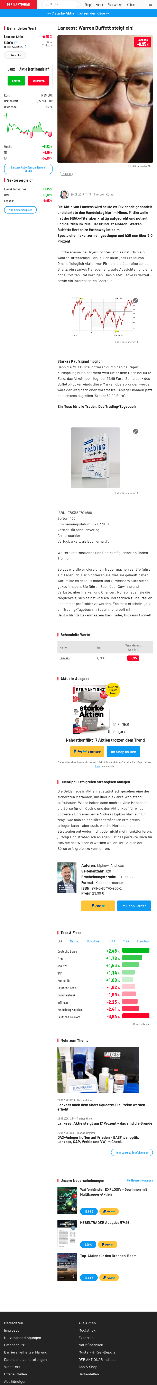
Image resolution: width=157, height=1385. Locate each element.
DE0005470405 (15, 46)
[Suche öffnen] (47, 4)
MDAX (112, 941)
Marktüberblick (90, 1344)
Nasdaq (74, 941)
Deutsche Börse (67, 951)
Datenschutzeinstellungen (25, 1359)
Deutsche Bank (66, 988)
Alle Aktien (87, 1323)
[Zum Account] (99, 4)
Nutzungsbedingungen (22, 1337)
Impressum (13, 1330)
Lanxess (66, 173)
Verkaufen (39, 81)
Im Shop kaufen (123, 751)
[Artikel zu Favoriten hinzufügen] (81, 181)
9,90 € (88, 1244)
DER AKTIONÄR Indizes (96, 1359)
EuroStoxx (143, 941)
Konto (97, 766)
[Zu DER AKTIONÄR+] (114, 4)
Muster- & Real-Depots (97, 1352)
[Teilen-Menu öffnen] (63, 182)
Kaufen (16, 81)
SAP (59, 973)
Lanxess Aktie (13, 37)
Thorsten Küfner (104, 194)
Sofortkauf (87, 751)
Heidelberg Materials (70, 1009)
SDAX (126, 941)
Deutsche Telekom (68, 1017)
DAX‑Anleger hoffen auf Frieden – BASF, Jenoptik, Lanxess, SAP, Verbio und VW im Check (98, 1139)
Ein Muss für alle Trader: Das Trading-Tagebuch (96, 406)
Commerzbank (66, 995)
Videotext (12, 1366)
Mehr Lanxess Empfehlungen (132, 1152)
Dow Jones (94, 941)
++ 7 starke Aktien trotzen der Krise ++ (78, 13)
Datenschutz (14, 1344)
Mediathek (86, 1330)
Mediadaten (13, 1323)
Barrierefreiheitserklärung (25, 1352)
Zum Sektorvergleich (20, 210)
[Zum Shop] (87, 4)
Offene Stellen (15, 1374)
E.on (60, 959)
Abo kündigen (15, 1381)
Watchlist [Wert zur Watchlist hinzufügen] (16, 55)
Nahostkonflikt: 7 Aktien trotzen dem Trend (105, 739)
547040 (10, 42)
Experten (86, 1337)
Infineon (62, 1002)
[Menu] (151, 4)
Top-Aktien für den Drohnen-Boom (108, 1255)
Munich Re (63, 980)
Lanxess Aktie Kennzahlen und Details (28, 168)
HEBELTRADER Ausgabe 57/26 (104, 1222)
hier (67, 558)
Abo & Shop (87, 1366)
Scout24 (62, 966)
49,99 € (89, 1211)
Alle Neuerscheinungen (140, 1180)
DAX (59, 941)
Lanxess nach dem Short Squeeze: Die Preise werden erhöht (101, 1107)
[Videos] (131, 4)
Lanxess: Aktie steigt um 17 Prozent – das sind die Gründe (104, 1123)
